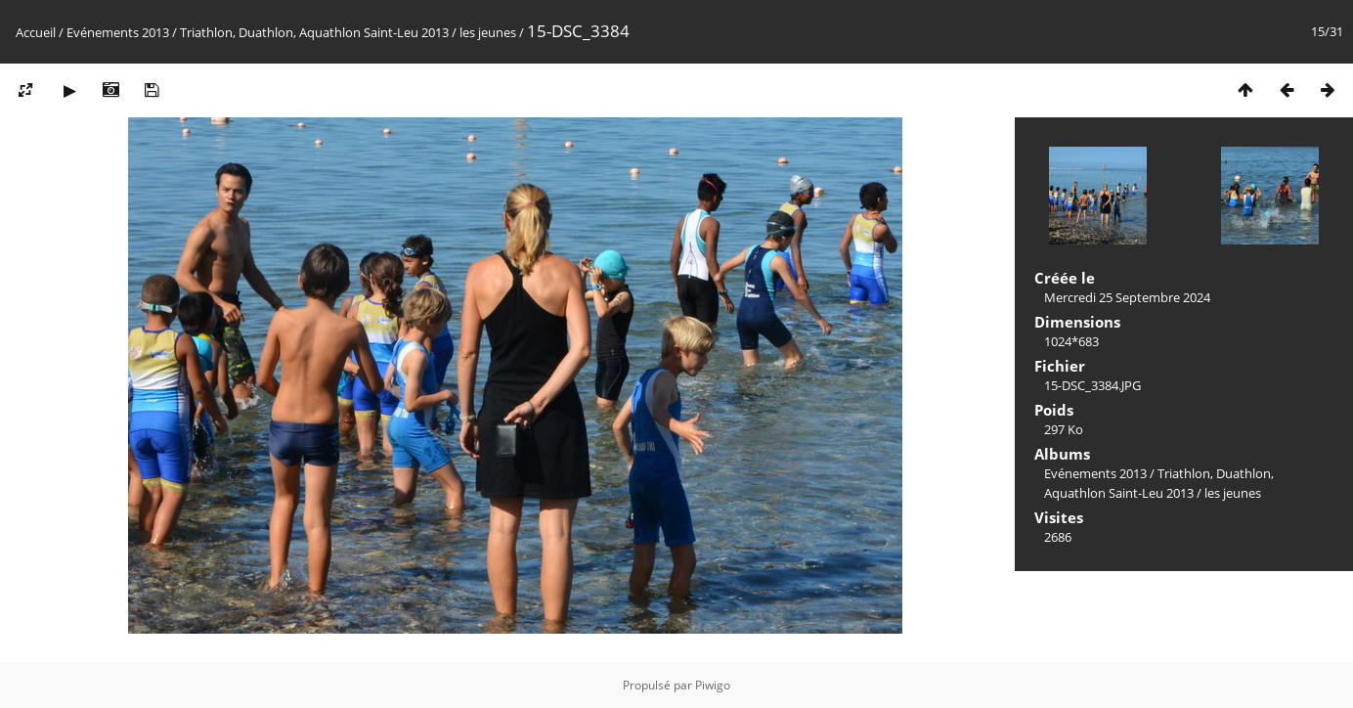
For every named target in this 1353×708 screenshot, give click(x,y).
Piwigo (712, 685)
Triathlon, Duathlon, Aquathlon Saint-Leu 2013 (314, 32)
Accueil (36, 32)
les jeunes (487, 32)
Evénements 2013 (117, 32)
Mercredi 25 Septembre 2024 (1127, 297)
